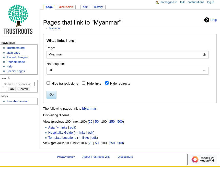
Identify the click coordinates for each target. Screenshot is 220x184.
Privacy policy (66, 156)
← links (61, 127)
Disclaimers (125, 156)
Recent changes (17, 57)
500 (120, 121)
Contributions (196, 2)
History (98, 6)
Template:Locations (62, 138)
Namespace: (56, 64)
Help (210, 19)
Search (6, 78)
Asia (51, 127)
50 (97, 121)
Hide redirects (120, 83)
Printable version (17, 101)
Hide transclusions (65, 83)
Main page (13, 52)
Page (49, 6)
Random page (15, 61)
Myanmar (55, 28)
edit (72, 127)
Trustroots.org (15, 47)
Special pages (15, 71)
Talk (182, 2)
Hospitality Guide (60, 132)
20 (90, 121)
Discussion (66, 6)
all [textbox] (51, 70)
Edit (85, 6)
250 (112, 121)
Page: (51, 48)
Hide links (94, 83)
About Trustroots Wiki (96, 156)
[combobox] (128, 55)
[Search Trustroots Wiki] (19, 84)
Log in (210, 2)
